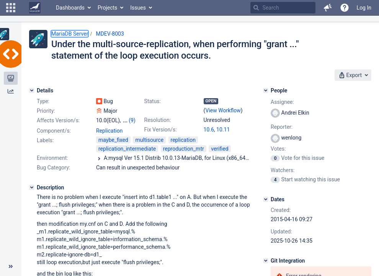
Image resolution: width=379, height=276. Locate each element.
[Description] (31, 187)
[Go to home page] (34, 7)
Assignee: (282, 102)
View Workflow (223, 110)
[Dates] (265, 199)
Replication (109, 131)
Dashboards (70, 8)
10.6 (209, 130)
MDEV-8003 (110, 34)
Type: (43, 101)
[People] (265, 90)
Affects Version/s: (58, 120)
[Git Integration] (265, 260)
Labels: (45, 140)
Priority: (46, 111)
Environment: (52, 158)
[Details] (31, 90)
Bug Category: (53, 167)
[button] (11, 7)
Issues (138, 8)
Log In (364, 8)
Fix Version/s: (160, 130)
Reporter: (281, 127)
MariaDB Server (69, 34)
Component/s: (54, 131)
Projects (107, 8)
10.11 (223, 130)
